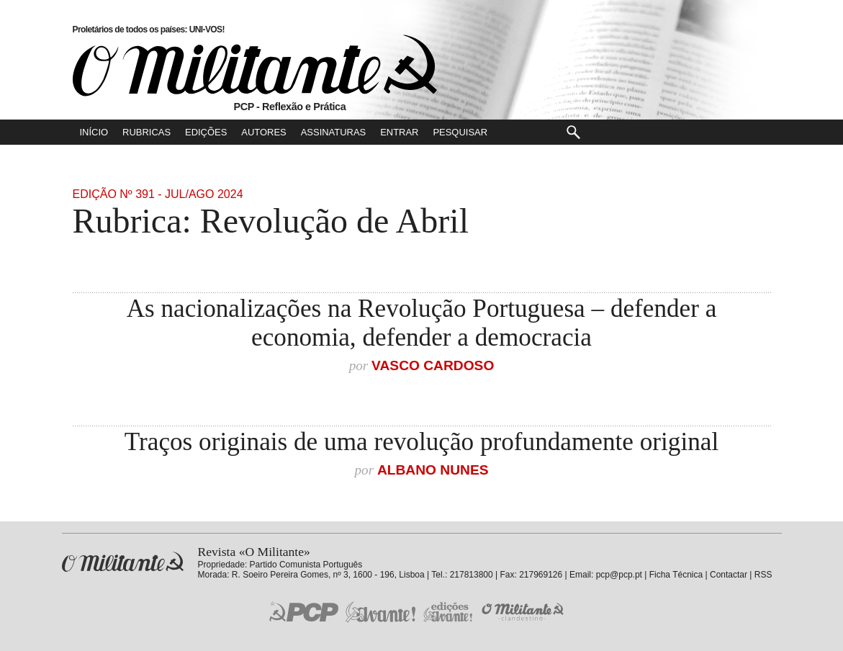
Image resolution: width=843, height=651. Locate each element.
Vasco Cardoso (432, 365)
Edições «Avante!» (448, 611)
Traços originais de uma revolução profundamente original (421, 442)
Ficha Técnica (676, 575)
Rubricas (146, 132)
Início (94, 132)
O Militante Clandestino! (524, 611)
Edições (206, 132)
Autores (263, 132)
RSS (763, 575)
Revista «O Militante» (123, 562)
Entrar (399, 132)
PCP (303, 611)
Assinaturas (333, 132)
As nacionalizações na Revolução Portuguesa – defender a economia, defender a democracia (422, 323)
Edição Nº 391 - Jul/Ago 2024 (158, 194)
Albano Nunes (433, 469)
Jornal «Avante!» (380, 611)
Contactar (728, 575)
